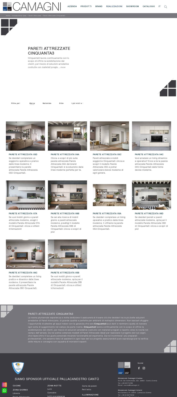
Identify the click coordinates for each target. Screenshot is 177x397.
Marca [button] (32, 103)
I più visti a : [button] (77, 103)
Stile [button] (61, 103)
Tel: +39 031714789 (125, 383)
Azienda (72, 6)
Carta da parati (89, 386)
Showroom (132, 6)
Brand (99, 6)
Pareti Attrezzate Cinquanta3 (54, 15)
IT (160, 6)
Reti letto (86, 389)
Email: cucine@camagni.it (128, 385)
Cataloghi (149, 6)
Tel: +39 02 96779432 (126, 395)
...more (62, 67)
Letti (49, 389)
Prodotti (86, 6)
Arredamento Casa (19, 15)
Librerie (16, 393)
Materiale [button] (47, 103)
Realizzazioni (114, 6)
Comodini (51, 393)
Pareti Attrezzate (35, 15)
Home (8, 15)
